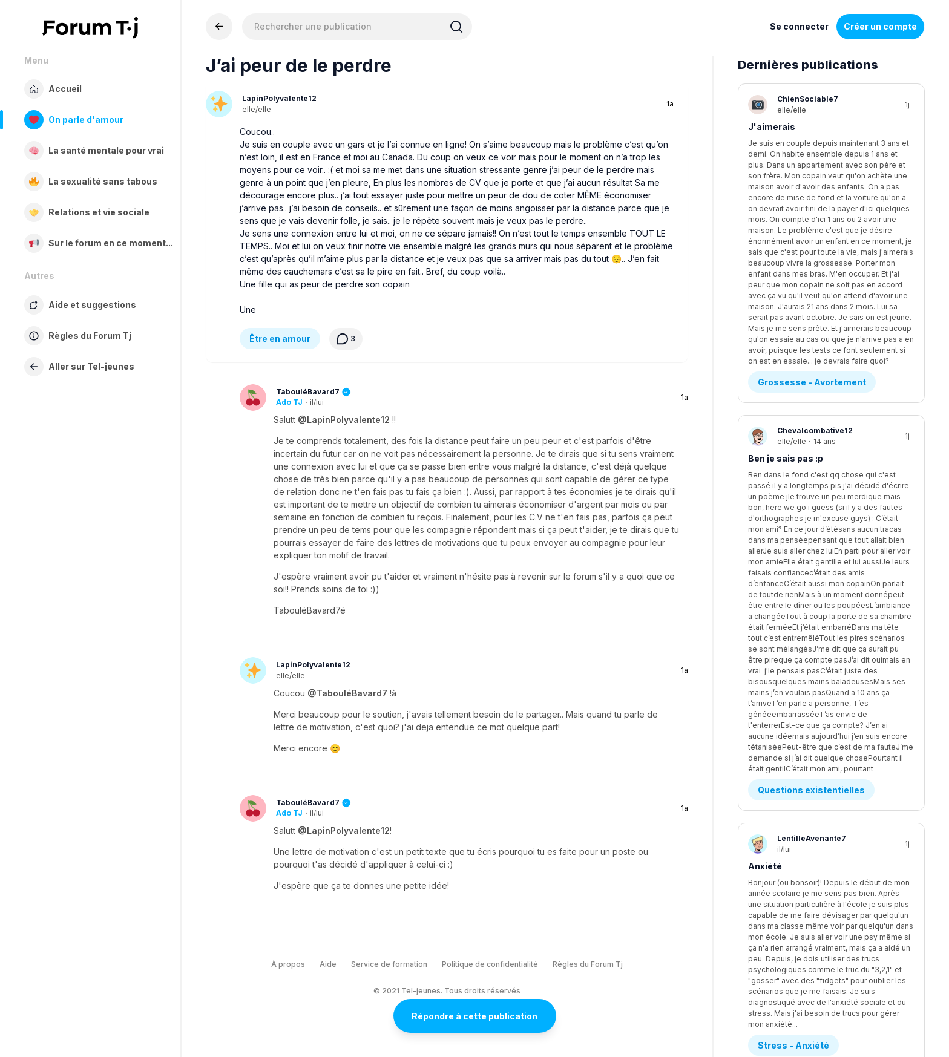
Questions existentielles (811, 327)
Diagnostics (784, 605)
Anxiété (765, 404)
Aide (328, 964)
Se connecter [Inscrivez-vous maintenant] (799, 26)
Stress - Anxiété (793, 466)
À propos (288, 964)
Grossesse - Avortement (812, 189)
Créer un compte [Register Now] (880, 26)
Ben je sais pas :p (785, 265)
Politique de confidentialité (490, 964)
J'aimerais (771, 127)
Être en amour (279, 338)
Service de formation (389, 964)
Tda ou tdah (773, 542)
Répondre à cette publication (474, 1016)
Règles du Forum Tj (588, 964)
